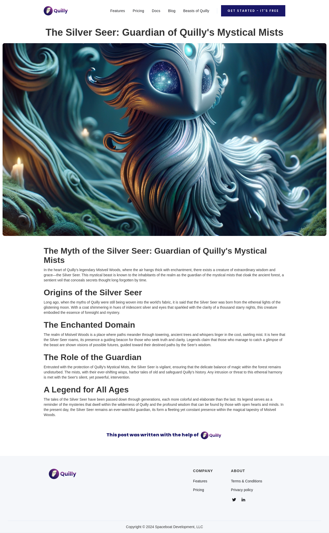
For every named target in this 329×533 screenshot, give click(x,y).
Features (117, 11)
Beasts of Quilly (196, 11)
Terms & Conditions (246, 481)
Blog (172, 11)
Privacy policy (242, 490)
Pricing (138, 11)
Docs (156, 11)
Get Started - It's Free (253, 10)
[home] (56, 10)
